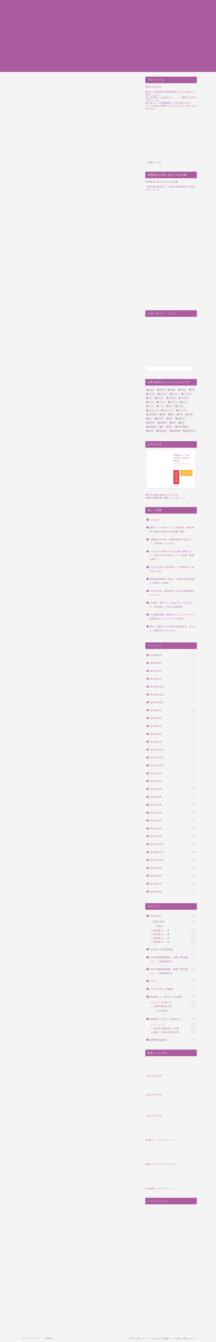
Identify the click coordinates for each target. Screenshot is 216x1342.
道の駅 (151, 431)
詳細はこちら (155, 162)
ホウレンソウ (168, 410)
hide (82, 227)
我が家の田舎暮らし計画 (174, 1028)
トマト (161, 406)
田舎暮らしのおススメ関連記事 (61, 243)
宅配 (172, 414)
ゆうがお (172, 398)
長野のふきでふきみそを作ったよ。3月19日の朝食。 (78, 996)
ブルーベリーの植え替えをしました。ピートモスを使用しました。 (73, 233)
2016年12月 (173, 844)
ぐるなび (154, 520)
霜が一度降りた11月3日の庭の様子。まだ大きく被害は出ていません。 (173, 628)
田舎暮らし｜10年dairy (149, 21)
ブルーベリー (40, 1053)
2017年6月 (173, 796)
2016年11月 (173, 851)
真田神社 (163, 423)
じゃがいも (188, 394)
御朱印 (190, 414)
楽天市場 (176, 477)
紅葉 (182, 423)
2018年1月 (173, 741)
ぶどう (173, 980)
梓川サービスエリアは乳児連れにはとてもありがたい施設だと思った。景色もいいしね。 (26, 1036)
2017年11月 (173, 757)
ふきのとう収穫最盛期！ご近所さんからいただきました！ (61, 996)
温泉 (170, 419)
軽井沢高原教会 (183, 427)
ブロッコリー (153, 410)
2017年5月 (173, 804)
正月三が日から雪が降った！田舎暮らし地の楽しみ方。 (172, 569)
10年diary (173, 915)
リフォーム (174, 1024)
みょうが (160, 398)
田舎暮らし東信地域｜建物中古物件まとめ (160, 11)
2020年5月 (173, 662)
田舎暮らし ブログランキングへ (159, 1140)
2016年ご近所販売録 (173, 949)
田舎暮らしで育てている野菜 (173, 996)
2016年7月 (173, 883)
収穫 (163, 414)
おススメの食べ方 (174, 1002)
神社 (173, 423)
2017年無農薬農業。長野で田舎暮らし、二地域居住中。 (42, 81)
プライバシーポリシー (148, 4)
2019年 (183, 390)
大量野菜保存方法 (174, 1006)
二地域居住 (152, 414)
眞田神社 (152, 423)
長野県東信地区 (173, 1039)
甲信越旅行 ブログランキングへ (159, 1188)
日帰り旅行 (174, 921)
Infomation (141, 25)
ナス (170, 406)
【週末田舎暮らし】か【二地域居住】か (49, 516)
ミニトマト (182, 410)
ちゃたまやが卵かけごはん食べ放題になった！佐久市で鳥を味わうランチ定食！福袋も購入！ (172, 555)
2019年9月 (173, 670)
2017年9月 (173, 773)
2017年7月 (173, 788)
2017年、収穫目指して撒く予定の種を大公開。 (61, 1032)
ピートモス (26, 1053)
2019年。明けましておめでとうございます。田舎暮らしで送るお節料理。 (171, 605)
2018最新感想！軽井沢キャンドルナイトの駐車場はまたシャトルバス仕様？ (172, 616)
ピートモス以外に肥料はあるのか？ (56, 238)
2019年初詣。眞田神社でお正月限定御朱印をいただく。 (172, 593)
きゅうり (163, 394)
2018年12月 (173, 686)
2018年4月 (173, 733)
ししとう (175, 394)
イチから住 (184, 398)
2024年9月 (173, 654)
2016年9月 (173, 867)
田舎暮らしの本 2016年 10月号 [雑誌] (181, 458)
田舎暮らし (181, 419)
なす (150, 398)
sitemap (139, 1)
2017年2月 (173, 828)
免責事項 (49, 1338)
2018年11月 (173, 694)
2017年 (161, 390)
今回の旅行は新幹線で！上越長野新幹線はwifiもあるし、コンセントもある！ (71, 510)
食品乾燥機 (176, 431)
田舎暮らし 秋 (174, 942)
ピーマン (181, 406)
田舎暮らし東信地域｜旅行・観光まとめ (159, 15)
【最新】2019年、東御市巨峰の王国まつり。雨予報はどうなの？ (171, 541)
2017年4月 (173, 812)
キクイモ (162, 402)
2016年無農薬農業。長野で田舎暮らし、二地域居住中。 (173, 959)
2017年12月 (173, 749)
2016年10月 (173, 859)
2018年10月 (173, 702)
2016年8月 (173, 875)
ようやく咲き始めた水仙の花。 (112, 993)
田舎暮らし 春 (174, 938)
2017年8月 (173, 780)
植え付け (160, 419)
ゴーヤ (184, 402)
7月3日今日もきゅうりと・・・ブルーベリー (26, 995)
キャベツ (174, 402)
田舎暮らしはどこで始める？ (173, 1018)
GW (192, 390)
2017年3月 (173, 820)
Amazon (186, 473)
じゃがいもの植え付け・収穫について (47, 519)
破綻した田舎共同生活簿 (174, 1032)
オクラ (151, 402)
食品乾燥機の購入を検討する (42, 506)
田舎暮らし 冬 (174, 930)
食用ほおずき (190, 431)
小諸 (180, 414)
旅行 (150, 419)
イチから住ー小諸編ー (173, 988)
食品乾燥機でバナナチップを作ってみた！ (43, 1032)
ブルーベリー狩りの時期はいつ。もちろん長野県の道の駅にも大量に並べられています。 (43, 999)
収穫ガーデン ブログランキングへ (160, 1164)
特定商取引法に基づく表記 (150, 8)
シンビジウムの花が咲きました (78, 1030)
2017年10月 (173, 765)
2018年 (172, 390)
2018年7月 (173, 725)
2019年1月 (173, 678)
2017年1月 (173, 836)
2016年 (151, 390)
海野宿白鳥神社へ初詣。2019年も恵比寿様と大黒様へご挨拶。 (172, 581)
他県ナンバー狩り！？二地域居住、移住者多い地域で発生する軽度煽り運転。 (172, 529)
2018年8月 (173, 717)
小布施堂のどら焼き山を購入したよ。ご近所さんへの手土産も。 (95, 997)
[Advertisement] (108, 50)
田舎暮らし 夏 (174, 934)
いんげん (152, 394)
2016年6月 (173, 891)
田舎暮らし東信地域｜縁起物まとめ (156, 18)
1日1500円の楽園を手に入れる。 (45, 513)
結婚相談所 (152, 427)
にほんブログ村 (153, 1076)
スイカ (151, 406)
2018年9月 (173, 710)
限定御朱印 (162, 431)
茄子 (170, 427)
